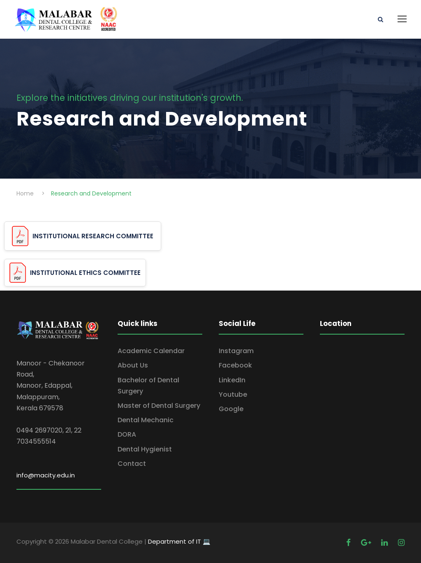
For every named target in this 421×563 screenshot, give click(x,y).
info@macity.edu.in (45, 475)
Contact (132, 463)
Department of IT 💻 (179, 541)
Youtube (233, 394)
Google (231, 409)
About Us (133, 365)
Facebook (235, 365)
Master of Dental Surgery (159, 405)
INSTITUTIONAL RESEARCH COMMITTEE (92, 236)
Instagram (236, 351)
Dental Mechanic (145, 420)
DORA (127, 434)
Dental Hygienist (145, 449)
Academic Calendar (151, 351)
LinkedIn (232, 380)
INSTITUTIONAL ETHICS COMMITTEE (85, 272)
